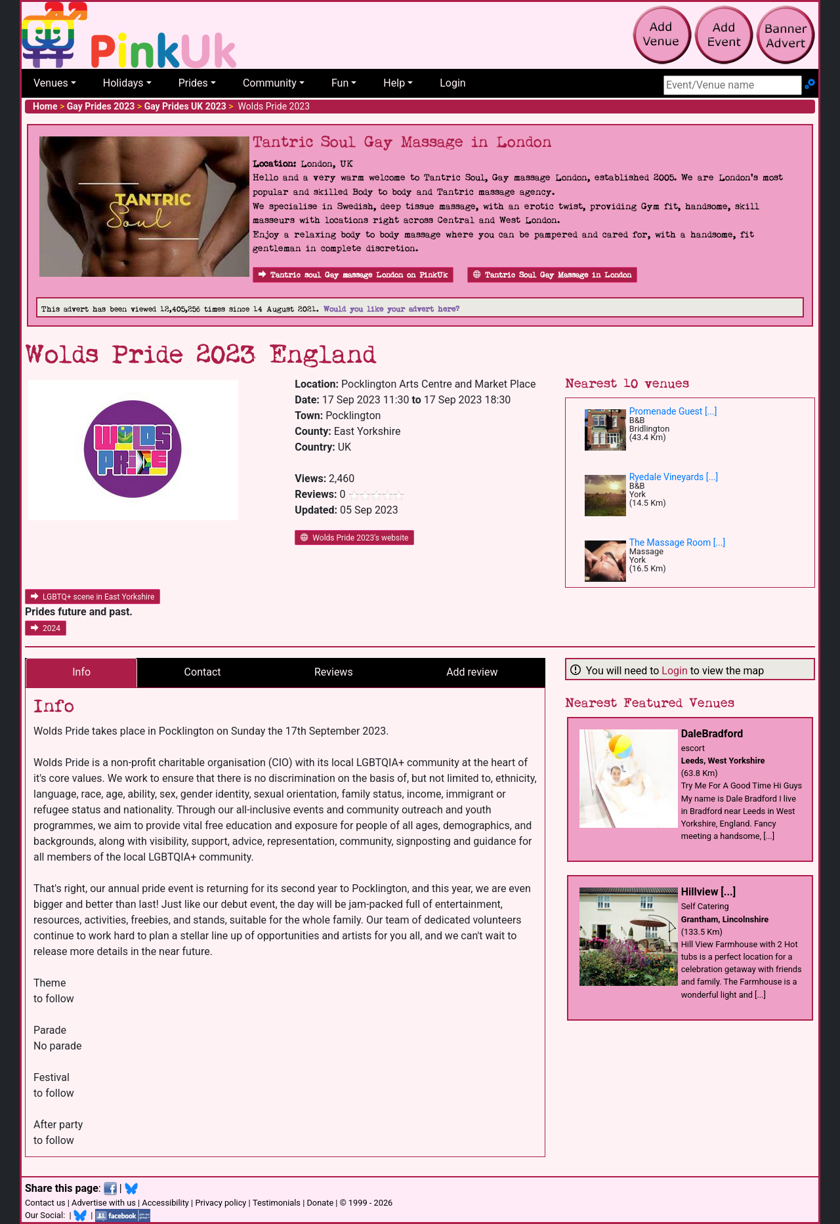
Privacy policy (220, 1203)
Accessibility (165, 1203)
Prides (193, 83)
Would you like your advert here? (391, 309)
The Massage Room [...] (677, 542)
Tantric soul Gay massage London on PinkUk (353, 275)
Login (452, 83)
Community (270, 83)
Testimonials (277, 1203)
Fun (339, 83)
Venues (50, 83)
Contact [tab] (202, 672)
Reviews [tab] (333, 672)
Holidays (123, 83)
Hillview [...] (708, 892)
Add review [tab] (471, 672)
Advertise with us (104, 1203)
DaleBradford (712, 733)
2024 (45, 628)
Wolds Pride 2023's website (354, 537)
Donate (319, 1203)
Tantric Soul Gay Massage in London (552, 275)
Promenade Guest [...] (673, 411)
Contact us (45, 1203)
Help (394, 83)
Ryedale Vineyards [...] (674, 477)
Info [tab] (81, 672)
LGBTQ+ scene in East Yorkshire (92, 597)
